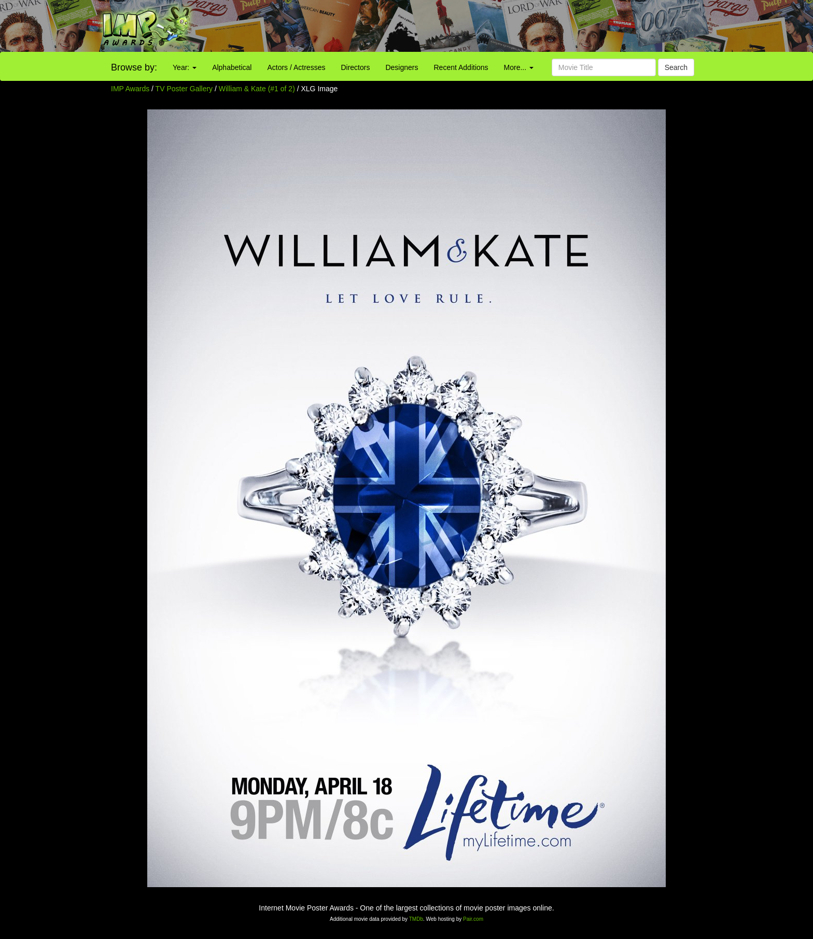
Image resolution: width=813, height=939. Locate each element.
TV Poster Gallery (184, 89)
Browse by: (134, 67)
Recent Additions (461, 67)
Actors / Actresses (296, 67)
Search (676, 67)
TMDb (416, 919)
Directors (355, 67)
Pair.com (473, 919)
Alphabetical (231, 67)
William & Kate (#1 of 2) (257, 89)
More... (519, 67)
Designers (401, 67)
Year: (185, 67)
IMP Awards (130, 89)
